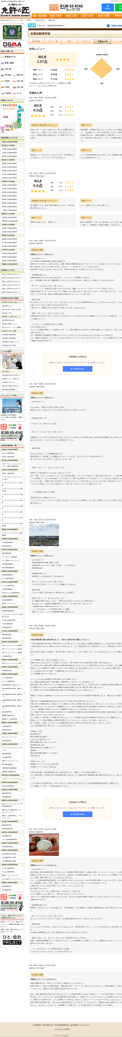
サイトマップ (84, 1025)
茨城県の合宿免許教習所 (9, 163)
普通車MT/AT (10, 57)
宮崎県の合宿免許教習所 (9, 260)
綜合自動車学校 (6, 712)
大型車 (7, 87)
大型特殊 (8, 93)
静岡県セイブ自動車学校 (9, 719)
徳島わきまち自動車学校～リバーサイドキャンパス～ (12, 811)
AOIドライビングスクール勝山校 (12, 649)
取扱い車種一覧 (7, 51)
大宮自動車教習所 (7, 542)
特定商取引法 (48, 1025)
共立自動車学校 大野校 (9, 857)
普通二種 (20, 75)
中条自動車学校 (6, 627)
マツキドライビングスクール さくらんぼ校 (12, 478)
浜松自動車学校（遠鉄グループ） (12, 685)
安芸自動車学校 (6, 836)
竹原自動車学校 (6, 797)
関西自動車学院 (6, 825)
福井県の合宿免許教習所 (9, 192)
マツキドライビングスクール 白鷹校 (12, 507)
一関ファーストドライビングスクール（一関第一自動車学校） (12, 465)
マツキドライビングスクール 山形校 (12, 501)
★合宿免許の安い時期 (9, 345)
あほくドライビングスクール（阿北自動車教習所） (12, 805)
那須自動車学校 (6, 553)
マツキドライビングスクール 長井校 (12, 513)
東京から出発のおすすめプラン (11, 274)
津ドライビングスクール (9, 737)
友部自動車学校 (39, 20)
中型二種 (20, 81)
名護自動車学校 (6, 886)
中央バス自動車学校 (8, 453)
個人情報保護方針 (62, 1025)
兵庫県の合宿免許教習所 (9, 217)
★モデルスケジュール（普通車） (12, 327)
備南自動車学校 (6, 793)
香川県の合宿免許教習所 (9, 242)
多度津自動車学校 (7, 828)
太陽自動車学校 (6, 634)
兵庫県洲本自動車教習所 (9, 768)
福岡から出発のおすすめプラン (11, 292)
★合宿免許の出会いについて (11, 342)
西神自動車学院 (6, 753)
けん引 (19, 93)
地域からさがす (7, 100)
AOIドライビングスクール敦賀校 (12, 652)
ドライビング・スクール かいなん (12, 779)
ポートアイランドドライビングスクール (12, 749)
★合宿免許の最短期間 (9, 338)
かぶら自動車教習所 (8, 578)
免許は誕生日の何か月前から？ (11, 375)
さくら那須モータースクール (11, 560)
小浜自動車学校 (6, 656)
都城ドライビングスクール (10, 875)
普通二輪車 (9, 63)
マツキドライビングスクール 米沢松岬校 (12, 525)
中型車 (7, 81)
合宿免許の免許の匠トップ (8, 20)
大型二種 (20, 87)
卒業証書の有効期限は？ (9, 389)
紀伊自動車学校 (6, 740)
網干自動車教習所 (7, 764)
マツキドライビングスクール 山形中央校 (12, 490)
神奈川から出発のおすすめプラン (12, 278)
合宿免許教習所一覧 (9, 445)
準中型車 (8, 75)
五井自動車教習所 (7, 600)
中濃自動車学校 (6, 670)
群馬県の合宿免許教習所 (9, 170)
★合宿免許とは (6, 306)
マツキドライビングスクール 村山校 (12, 484)
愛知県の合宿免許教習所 (9, 206)
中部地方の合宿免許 (8, 181)
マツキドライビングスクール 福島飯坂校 (12, 534)
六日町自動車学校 (7, 624)
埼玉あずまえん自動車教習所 (11, 593)
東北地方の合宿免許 (8, 145)
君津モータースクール (9, 603)
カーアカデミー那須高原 (9, 557)
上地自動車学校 (6, 726)
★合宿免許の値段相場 (9, 334)
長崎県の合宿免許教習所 (9, 257)
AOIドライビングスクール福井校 (12, 645)
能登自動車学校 (6, 638)
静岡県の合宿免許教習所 (9, 203)
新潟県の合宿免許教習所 (9, 185)
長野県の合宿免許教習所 (9, 196)
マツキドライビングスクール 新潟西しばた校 (12, 615)
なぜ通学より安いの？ (9, 382)
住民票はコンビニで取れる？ (11, 378)
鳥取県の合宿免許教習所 (9, 228)
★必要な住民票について (9, 324)
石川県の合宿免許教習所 (9, 188)
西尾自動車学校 (6, 730)
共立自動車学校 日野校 (9, 854)
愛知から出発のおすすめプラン (11, 281)
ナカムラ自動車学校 (8, 872)
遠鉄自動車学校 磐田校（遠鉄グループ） (12, 707)
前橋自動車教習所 (7, 575)
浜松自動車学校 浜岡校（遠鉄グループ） (12, 689)
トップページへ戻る (62, 1029)
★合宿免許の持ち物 (8, 320)
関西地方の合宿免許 (8, 214)
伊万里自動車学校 (7, 846)
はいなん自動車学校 (8, 681)
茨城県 (29, 20)
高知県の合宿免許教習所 (9, 246)
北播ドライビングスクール (10, 761)
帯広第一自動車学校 (8, 456)
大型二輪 (8, 69)
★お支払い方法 (6, 313)
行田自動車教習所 (7, 589)
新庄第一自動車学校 (8, 473)
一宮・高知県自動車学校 (9, 839)
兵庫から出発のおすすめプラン (11, 288)
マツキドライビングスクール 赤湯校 (12, 519)
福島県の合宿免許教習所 (9, 156)
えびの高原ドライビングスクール (12, 879)
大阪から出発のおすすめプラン (11, 285)
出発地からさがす (8, 270)
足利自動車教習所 (7, 564)
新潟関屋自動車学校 (8, 611)
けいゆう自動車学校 (8, 868)
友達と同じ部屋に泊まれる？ (11, 386)
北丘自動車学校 (6, 890)
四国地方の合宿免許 (8, 235)
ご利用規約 (36, 1025)
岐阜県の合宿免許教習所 (9, 199)
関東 (21, 20)
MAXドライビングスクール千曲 (11, 663)
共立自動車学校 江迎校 (9, 861)
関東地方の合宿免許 (8, 160)
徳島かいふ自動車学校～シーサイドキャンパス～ (12, 817)
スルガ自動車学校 (7, 677)
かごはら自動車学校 (8, 585)
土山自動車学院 (6, 757)
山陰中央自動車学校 (8, 786)
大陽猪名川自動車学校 (9, 771)
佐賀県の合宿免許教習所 (9, 253)
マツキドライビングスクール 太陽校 (12, 495)
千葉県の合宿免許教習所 (9, 178)
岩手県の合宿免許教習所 (9, 149)
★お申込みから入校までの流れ (11, 309)
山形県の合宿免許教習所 (9, 152)
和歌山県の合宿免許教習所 (10, 221)
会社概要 (74, 1025)
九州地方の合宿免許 (8, 250)
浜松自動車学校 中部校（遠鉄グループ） (12, 701)
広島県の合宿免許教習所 (9, 232)
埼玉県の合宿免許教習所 (9, 174)
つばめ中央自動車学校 (9, 620)
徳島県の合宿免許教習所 (9, 239)
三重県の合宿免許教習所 (9, 210)
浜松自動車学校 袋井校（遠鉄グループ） (12, 695)
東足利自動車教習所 (8, 567)
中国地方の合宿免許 (8, 224)
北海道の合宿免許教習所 (9, 142)
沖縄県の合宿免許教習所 (9, 264)
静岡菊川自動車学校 (8, 715)
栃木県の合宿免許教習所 (9, 167)
